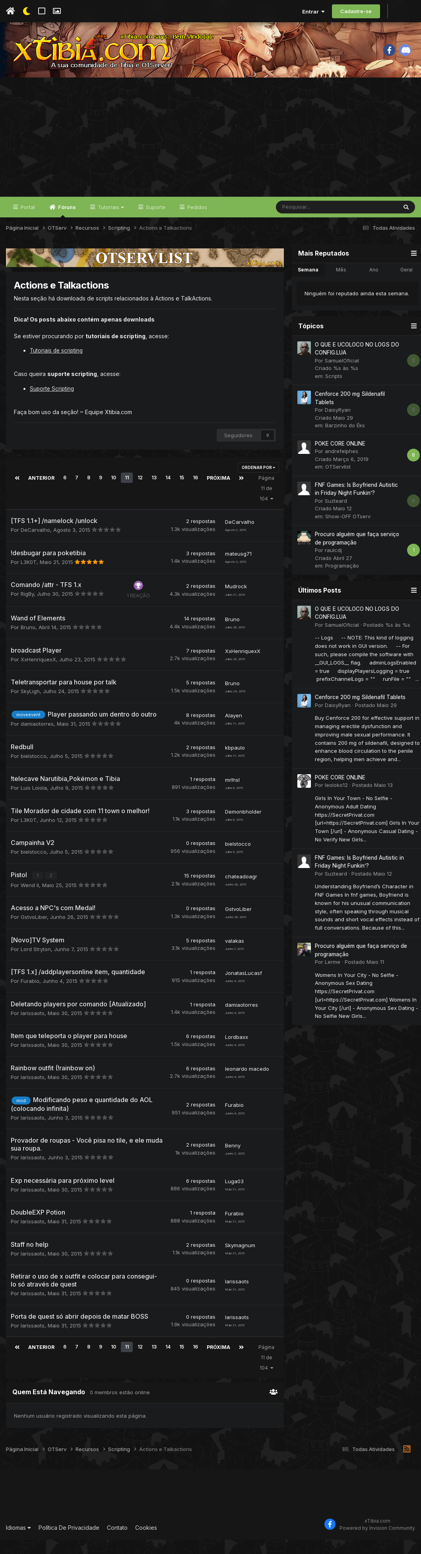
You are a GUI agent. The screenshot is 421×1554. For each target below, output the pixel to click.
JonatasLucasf (241, 987)
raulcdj (331, 566)
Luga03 (232, 1196)
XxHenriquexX (38, 674)
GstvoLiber (34, 931)
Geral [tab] (404, 286)
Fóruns (66, 227)
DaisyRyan (336, 426)
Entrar (313, 11)
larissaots (33, 1028)
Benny (231, 1160)
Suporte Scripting (53, 404)
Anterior (40, 493)
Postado (384, 641)
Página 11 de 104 (264, 503)
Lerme (330, 978)
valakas (232, 955)
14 (166, 493)
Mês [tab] (339, 286)
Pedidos (196, 223)
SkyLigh (30, 706)
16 (194, 493)
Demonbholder (241, 827)
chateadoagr (239, 891)
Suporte (154, 223)
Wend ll (30, 900)
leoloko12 (334, 801)
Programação (340, 582)
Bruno (28, 642)
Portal (27, 223)
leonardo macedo (245, 1083)
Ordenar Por (256, 483)
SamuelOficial (340, 377)
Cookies (146, 1541)
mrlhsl (230, 795)
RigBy (27, 609)
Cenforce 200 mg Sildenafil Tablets (358, 713)
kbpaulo (233, 763)
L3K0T (29, 577)
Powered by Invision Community (377, 1542)
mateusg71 (236, 569)
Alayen (231, 730)
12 (139, 493)
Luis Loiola (34, 803)
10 (112, 493)
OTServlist (336, 483)
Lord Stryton (36, 964)
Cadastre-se (356, 11)
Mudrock (234, 602)
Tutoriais (110, 223)
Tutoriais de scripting (57, 366)
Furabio (30, 995)
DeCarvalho (35, 545)
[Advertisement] (210, 153)
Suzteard (334, 517)
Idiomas (18, 1541)
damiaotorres (37, 739)
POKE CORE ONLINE (338, 460)
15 (180, 493)
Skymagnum (238, 1260)
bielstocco (34, 771)
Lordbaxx (234, 1051)
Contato (117, 1541)
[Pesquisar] (315, 223)
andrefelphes (339, 467)
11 (126, 493)
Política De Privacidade (69, 1541)
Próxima (217, 493)
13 (152, 493)
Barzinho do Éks (343, 441)
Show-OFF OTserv (346, 532)
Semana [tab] (306, 286)
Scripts (331, 392)
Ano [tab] (371, 286)
